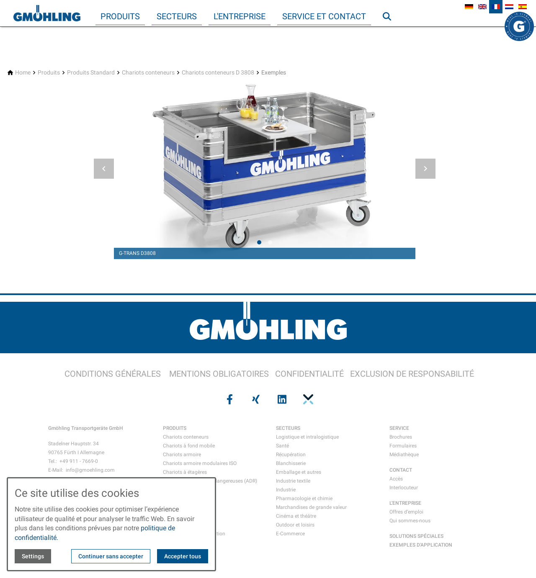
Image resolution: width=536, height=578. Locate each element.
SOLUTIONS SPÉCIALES (416, 536)
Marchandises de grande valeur (311, 507)
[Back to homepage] (46, 13)
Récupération (291, 454)
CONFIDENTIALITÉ (309, 374)
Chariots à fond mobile (189, 446)
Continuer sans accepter (110, 556)
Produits (120, 16)
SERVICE (399, 428)
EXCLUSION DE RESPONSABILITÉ (412, 374)
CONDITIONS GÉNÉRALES (112, 374)
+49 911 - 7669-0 (78, 461)
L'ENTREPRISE (405, 503)
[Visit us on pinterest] (307, 399)
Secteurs (177, 16)
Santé (282, 446)
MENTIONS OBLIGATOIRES (219, 374)
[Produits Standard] (91, 72)
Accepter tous (182, 556)
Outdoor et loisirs (295, 525)
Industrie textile (293, 481)
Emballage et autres (298, 472)
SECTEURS (288, 428)
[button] (104, 169)
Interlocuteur (403, 488)
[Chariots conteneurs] (148, 72)
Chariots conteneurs (186, 437)
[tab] (259, 242)
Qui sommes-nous (409, 521)
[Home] (23, 72)
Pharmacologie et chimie (304, 498)
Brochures (400, 437)
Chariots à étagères (185, 472)
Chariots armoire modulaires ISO (200, 463)
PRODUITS (174, 428)
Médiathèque (404, 454)
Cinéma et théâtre (296, 516)
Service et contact (324, 16)
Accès (396, 479)
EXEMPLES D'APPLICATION (420, 545)
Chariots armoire (182, 454)
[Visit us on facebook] (229, 399)
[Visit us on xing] (255, 399)
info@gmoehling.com (90, 470)
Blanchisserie (291, 463)
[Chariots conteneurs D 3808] (218, 72)
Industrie (286, 490)
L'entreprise (239, 16)
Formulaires (403, 446)
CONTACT (400, 470)
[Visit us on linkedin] (281, 399)
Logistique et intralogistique (307, 437)
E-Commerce (290, 534)
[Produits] (49, 72)
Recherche (391, 33)
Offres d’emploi (406, 512)
